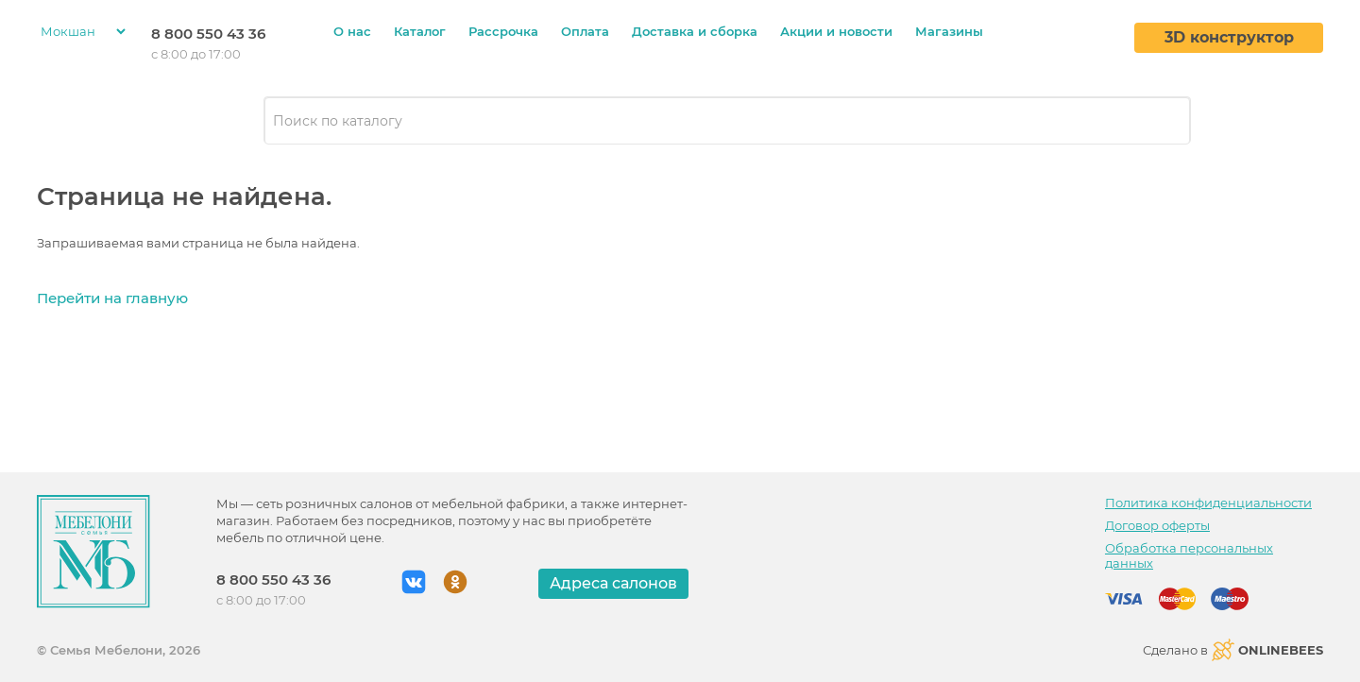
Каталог (420, 31)
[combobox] (727, 121)
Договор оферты (1157, 525)
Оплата (585, 31)
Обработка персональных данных (1189, 555)
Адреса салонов (613, 583)
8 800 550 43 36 (208, 34)
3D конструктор (1229, 37)
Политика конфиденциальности (1208, 502)
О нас (352, 31)
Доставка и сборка (694, 31)
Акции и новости (836, 31)
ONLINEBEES (1267, 650)
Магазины (949, 31)
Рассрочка (503, 31)
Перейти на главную (112, 298)
